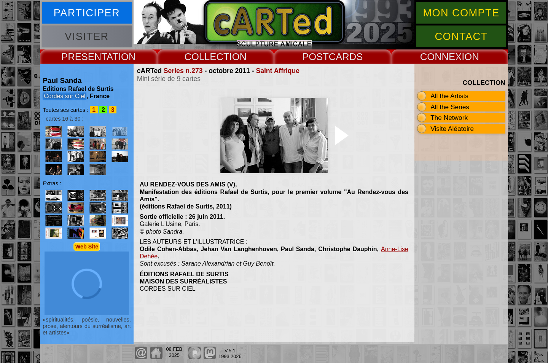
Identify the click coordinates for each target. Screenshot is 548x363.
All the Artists (449, 96)
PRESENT (84, 56)
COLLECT (206, 56)
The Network (449, 117)
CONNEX (441, 56)
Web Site (87, 247)
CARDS (346, 56)
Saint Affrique (277, 71)
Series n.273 (183, 71)
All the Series (449, 107)
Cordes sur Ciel (64, 96)
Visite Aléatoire (452, 128)
